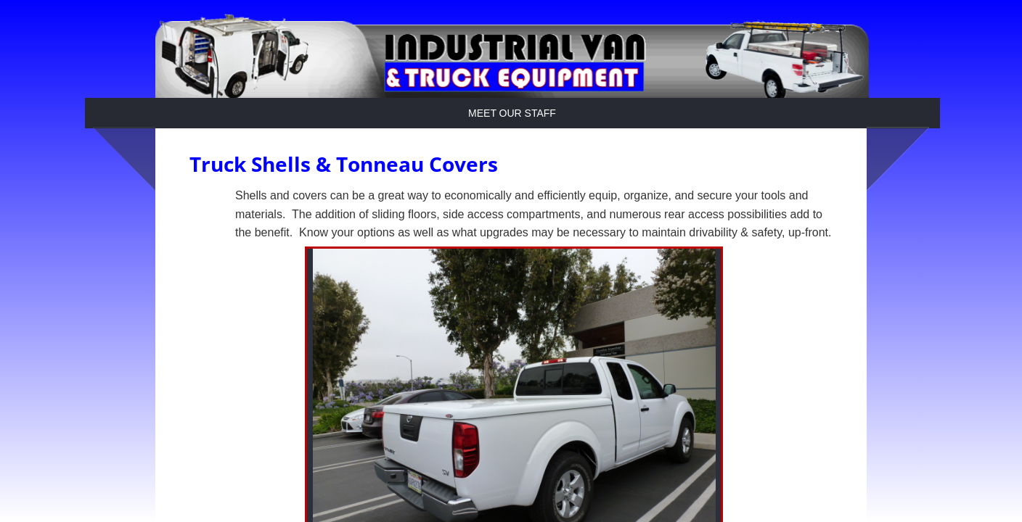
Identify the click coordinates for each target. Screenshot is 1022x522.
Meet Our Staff (512, 113)
